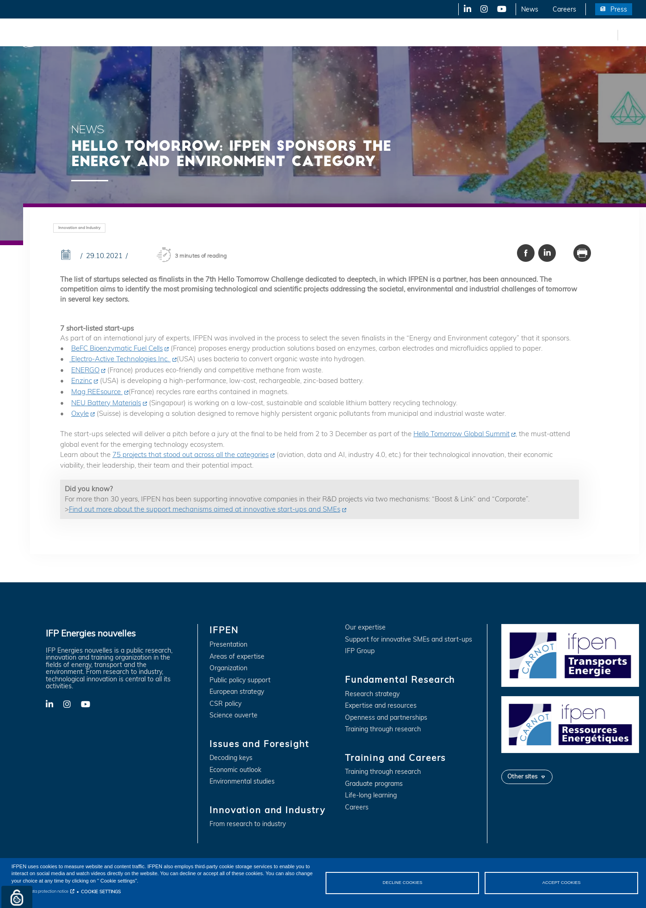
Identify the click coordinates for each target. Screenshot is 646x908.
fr (609, 35)
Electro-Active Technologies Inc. (120, 358)
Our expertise (365, 627)
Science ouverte (233, 715)
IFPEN (96, 34)
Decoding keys (230, 757)
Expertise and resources (381, 705)
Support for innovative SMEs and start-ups (408, 639)
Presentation (228, 644)
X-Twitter (483, 9)
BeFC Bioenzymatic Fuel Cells (117, 348)
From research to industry (247, 824)
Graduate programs (374, 783)
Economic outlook (235, 769)
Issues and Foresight (151, 34)
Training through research (383, 729)
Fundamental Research (316, 34)
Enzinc (81, 380)
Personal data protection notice (40, 891)
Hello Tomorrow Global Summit (461, 433)
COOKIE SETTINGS (101, 891)
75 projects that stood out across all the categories (190, 454)
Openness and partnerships (386, 717)
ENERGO (85, 369)
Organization (228, 668)
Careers (564, 9)
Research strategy (372, 694)
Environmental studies (242, 781)
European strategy (236, 691)
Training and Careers (396, 34)
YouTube (501, 9)
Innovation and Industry (231, 34)
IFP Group (360, 651)
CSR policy (225, 703)
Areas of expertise (237, 656)
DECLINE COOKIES (403, 882)
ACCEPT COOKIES (561, 882)
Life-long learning (371, 795)
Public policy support (240, 680)
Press (618, 9)
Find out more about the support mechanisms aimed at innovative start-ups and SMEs (204, 509)
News (529, 9)
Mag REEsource (97, 391)
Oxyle (80, 413)
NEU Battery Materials (106, 402)
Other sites (522, 776)
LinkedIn (464, 9)
